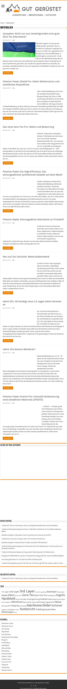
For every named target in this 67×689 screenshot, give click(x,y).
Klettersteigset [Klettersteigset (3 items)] (60, 597)
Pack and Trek (6, 659)
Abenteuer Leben (7, 621)
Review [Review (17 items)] (37, 603)
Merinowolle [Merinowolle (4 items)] (27, 600)
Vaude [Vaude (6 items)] (47, 607)
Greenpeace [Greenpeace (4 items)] (51, 593)
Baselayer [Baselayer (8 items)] (52, 589)
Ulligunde (5, 662)
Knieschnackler (7, 651)
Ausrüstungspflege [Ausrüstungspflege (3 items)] (41, 589)
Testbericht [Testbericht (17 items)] (27, 606)
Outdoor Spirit (6, 654)
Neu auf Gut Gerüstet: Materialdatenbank (26, 254)
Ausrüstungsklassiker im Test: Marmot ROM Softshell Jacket (22, 557)
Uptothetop (6, 665)
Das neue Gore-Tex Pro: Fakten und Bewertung (28, 124)
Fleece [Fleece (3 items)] (17, 593)
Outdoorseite (6, 657)
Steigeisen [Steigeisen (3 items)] (5, 607)
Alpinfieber (5, 629)
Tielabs (46, 680)
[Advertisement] (33, 497)
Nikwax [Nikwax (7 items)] (58, 599)
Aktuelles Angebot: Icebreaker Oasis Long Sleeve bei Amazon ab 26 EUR (26, 532)
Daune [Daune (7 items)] (5, 593)
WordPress (30, 680)
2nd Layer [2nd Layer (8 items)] (14, 589)
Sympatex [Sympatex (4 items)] (11, 607)
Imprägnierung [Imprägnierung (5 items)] (33, 597)
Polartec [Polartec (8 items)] (15, 603)
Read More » (8, 70)
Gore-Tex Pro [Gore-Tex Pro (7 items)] (40, 593)
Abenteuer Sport (7, 624)
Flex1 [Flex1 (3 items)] (20, 593)
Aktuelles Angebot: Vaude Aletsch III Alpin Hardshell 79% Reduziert (24, 540)
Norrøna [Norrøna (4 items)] (4, 603)
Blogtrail (4, 637)
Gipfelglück (5, 643)
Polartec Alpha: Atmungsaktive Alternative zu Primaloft (33, 217)
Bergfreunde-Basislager (10, 635)
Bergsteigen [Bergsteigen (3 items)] (60, 589)
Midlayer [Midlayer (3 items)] (34, 600)
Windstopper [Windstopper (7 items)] (8, 609)
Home (2, 23)
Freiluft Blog (6, 640)
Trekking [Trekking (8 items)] (40, 606)
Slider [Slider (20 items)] (46, 603)
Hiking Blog (5, 648)
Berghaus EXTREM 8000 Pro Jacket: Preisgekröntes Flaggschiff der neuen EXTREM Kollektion (33, 553)
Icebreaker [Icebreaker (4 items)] (23, 597)
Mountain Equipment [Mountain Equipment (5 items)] (45, 600)
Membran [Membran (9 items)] (17, 599)
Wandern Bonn (7, 668)
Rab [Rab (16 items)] (29, 603)
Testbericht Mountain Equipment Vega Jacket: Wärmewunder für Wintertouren (28, 549)
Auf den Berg (6, 632)
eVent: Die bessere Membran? (19, 346)
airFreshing (5, 626)
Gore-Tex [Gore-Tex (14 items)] (28, 592)
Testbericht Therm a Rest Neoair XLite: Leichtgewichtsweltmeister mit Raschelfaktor (30, 523)
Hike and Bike (6, 646)
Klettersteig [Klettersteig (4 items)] (52, 597)
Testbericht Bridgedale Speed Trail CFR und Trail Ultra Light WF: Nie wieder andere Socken (32, 561)
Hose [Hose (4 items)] (17, 597)
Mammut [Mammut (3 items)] (8, 600)
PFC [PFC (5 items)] (9, 603)
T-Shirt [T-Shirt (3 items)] (17, 607)
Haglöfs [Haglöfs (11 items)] (60, 592)
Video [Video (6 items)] (53, 607)
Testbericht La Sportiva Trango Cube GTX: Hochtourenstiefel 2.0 (23, 536)
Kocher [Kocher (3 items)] (4, 600)
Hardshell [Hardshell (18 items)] (8, 596)
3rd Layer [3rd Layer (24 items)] (27, 589)
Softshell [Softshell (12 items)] (56, 603)
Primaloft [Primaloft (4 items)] (23, 603)
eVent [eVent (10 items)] (11, 592)
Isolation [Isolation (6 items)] (44, 596)
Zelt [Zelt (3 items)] (15, 610)
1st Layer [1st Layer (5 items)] (5, 589)
